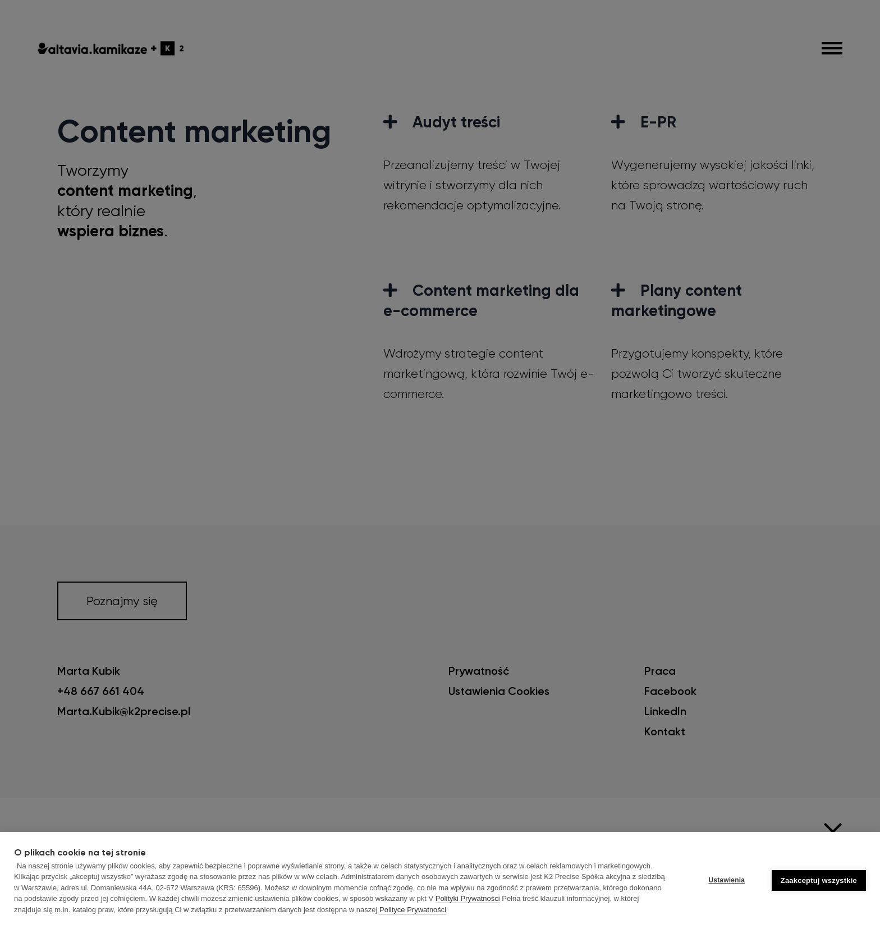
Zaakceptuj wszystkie (819, 880)
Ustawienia (726, 880)
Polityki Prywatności (468, 898)
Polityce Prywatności (412, 909)
